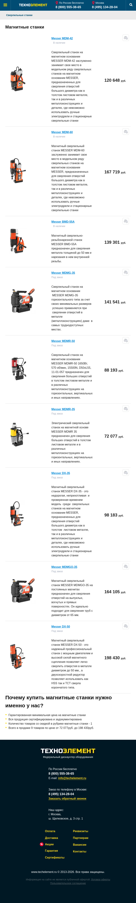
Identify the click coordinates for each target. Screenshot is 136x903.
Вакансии (79, 844)
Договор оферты (100, 879)
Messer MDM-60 (62, 132)
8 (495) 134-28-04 (105, 7)
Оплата (50, 831)
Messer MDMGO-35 (64, 566)
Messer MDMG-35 (63, 272)
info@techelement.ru (72, 778)
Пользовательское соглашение (68, 883)
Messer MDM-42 (62, 38)
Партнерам (80, 837)
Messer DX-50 (60, 626)
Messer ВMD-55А (63, 221)
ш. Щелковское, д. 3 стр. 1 (66, 818)
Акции (49, 844)
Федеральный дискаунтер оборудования (68, 753)
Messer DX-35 (60, 473)
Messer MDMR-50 (63, 341)
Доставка (51, 837)
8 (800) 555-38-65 (68, 7)
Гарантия (51, 850)
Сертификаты (54, 857)
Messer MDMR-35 (63, 409)
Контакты (79, 851)
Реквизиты (80, 831)
